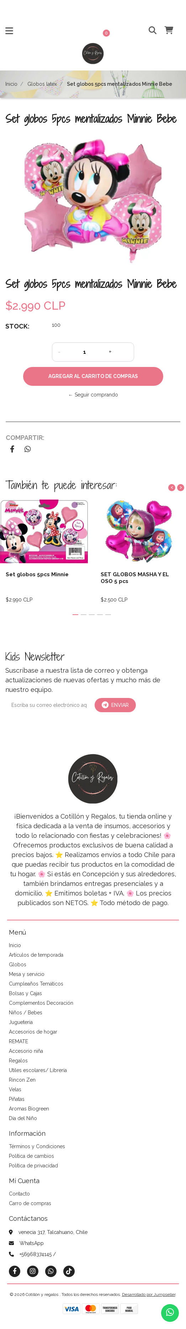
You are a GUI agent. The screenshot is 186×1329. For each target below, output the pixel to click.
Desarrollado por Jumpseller (148, 1294)
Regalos (18, 1060)
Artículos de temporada (36, 955)
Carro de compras (30, 1203)
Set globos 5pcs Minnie (37, 574)
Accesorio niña (26, 1051)
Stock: (17, 326)
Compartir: (25, 437)
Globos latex (42, 84)
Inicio (11, 84)
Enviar (115, 705)
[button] (147, 30)
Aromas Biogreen (29, 1109)
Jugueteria (21, 1022)
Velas (15, 1089)
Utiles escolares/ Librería (38, 1070)
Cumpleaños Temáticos (36, 984)
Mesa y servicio (26, 974)
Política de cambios (31, 1156)
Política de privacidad (33, 1165)
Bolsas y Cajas (25, 993)
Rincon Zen (22, 1080)
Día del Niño (23, 1118)
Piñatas (17, 1099)
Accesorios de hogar (33, 1032)
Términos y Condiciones (37, 1146)
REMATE (18, 1041)
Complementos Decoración (41, 1003)
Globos (17, 964)
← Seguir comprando (93, 395)
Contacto (19, 1194)
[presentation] (171, 487)
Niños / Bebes (25, 1012)
